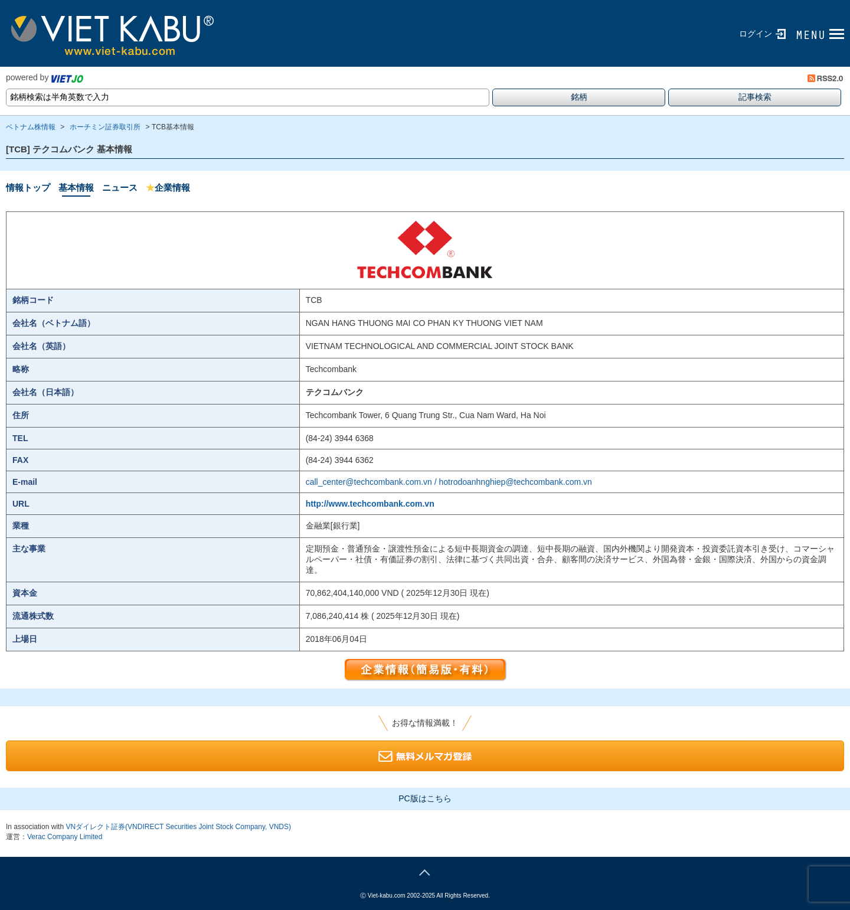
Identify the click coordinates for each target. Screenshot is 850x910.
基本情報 (76, 187)
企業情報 (168, 187)
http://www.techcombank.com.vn (370, 503)
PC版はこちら (424, 798)
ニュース (120, 187)
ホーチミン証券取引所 (105, 127)
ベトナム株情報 (30, 127)
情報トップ (28, 187)
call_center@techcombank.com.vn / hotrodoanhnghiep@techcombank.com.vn (449, 482)
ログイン (755, 33)
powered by (44, 77)
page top (425, 871)
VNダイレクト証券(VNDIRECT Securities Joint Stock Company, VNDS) (178, 827)
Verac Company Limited (64, 837)
